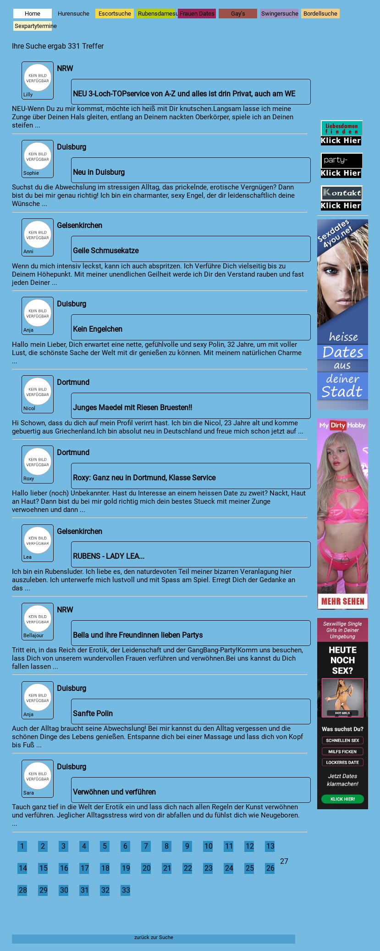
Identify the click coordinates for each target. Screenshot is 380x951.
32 (105, 890)
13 (270, 846)
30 (64, 890)
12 (250, 846)
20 (147, 868)
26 (270, 868)
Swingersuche (279, 13)
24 (229, 868)
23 (208, 868)
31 (85, 890)
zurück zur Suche (153, 937)
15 (43, 868)
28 (23, 890)
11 (229, 846)
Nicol (37, 394)
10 (208, 846)
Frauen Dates (197, 13)
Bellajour (37, 622)
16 (64, 868)
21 (167, 868)
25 (250, 868)
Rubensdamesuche (156, 13)
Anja (37, 316)
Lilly (37, 80)
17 (85, 868)
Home (32, 13)
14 (23, 868)
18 (105, 868)
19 (126, 868)
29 (43, 890)
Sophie (37, 159)
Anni (37, 237)
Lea (37, 543)
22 (188, 868)
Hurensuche (73, 13)
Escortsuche (115, 13)
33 (126, 890)
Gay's (238, 13)
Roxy (37, 464)
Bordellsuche (320, 13)
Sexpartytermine (33, 25)
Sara (37, 779)
